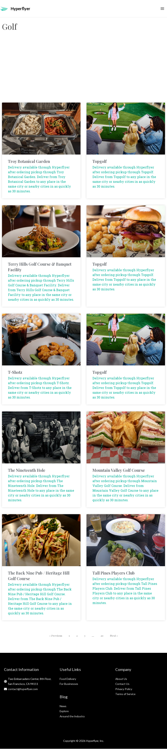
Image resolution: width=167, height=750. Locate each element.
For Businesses (69, 685)
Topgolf (99, 162)
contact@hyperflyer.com (23, 690)
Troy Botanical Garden (29, 162)
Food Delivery (68, 680)
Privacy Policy (123, 690)
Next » (114, 636)
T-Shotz (15, 373)
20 (102, 636)
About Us (121, 680)
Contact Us (122, 685)
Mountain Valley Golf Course (118, 471)
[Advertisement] (83, 72)
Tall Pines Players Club (113, 574)
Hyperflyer (20, 9)
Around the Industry (72, 717)
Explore (64, 712)
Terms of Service (125, 695)
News (63, 707)
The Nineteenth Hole (26, 471)
